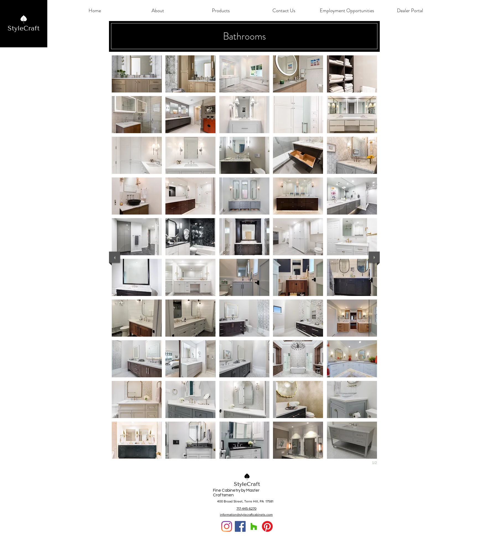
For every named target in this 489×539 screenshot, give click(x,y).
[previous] (114, 257)
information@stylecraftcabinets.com (246, 515)
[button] (157, 10)
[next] (374, 257)
